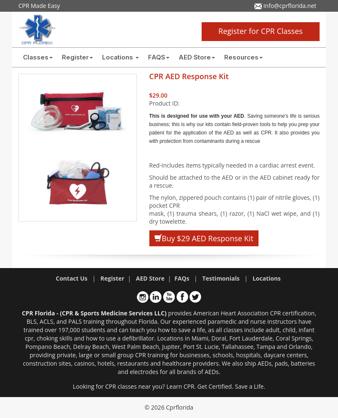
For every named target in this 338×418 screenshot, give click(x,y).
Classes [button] (38, 57)
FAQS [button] (158, 57)
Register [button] (77, 57)
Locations (120, 57)
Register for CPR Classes (260, 31)
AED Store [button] (197, 57)
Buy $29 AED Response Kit (204, 238)
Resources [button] (243, 57)
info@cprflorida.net (285, 6)
